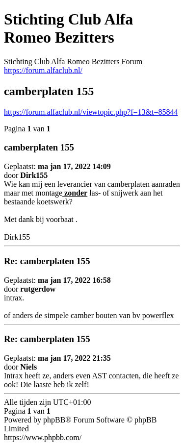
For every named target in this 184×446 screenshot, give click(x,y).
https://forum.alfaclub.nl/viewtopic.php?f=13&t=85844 (91, 112)
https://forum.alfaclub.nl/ (43, 70)
